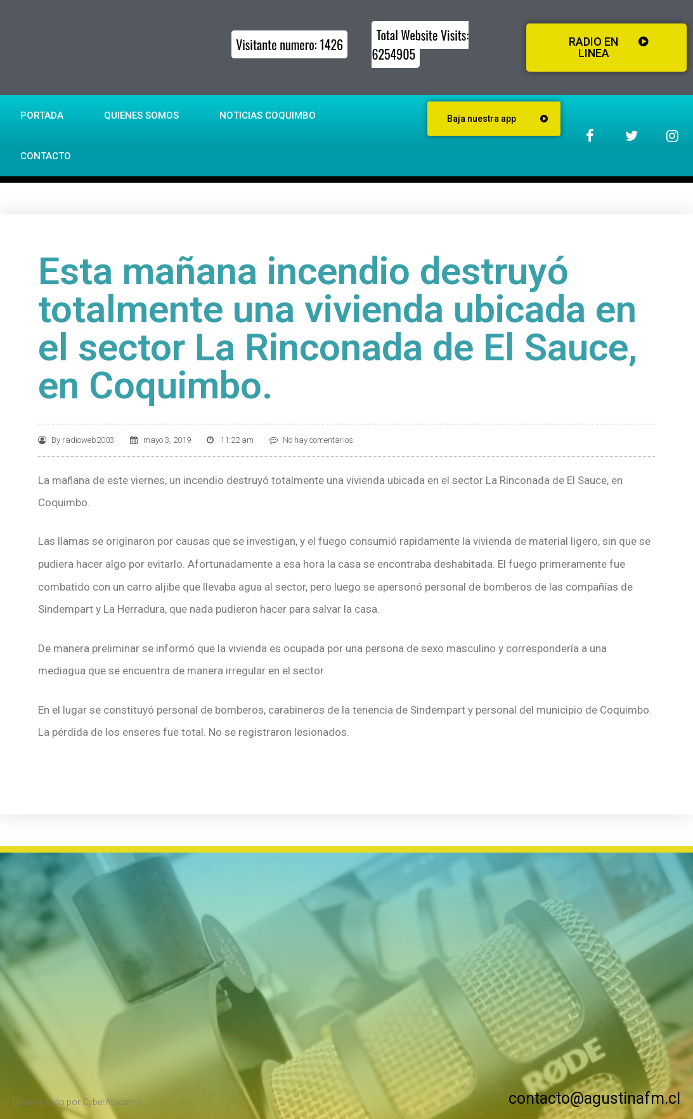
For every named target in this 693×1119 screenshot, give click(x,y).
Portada (41, 115)
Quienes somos (141, 115)
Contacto (45, 156)
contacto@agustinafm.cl (594, 1098)
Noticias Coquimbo (267, 115)
